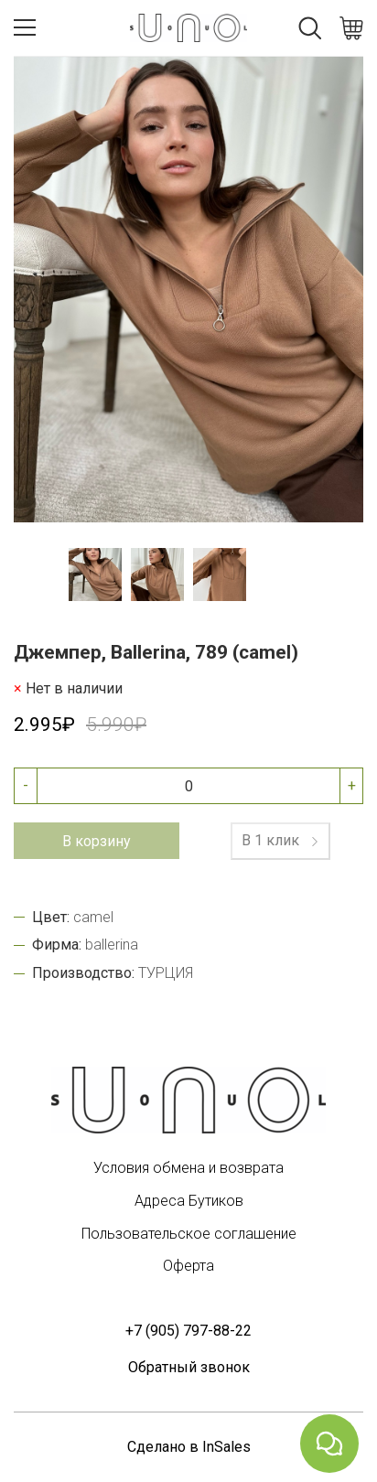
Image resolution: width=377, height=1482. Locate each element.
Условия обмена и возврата (188, 1167)
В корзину (96, 841)
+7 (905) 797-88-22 (188, 1330)
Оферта (188, 1265)
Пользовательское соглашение (188, 1233)
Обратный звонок (189, 1367)
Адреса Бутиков (189, 1200)
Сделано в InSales (189, 1446)
